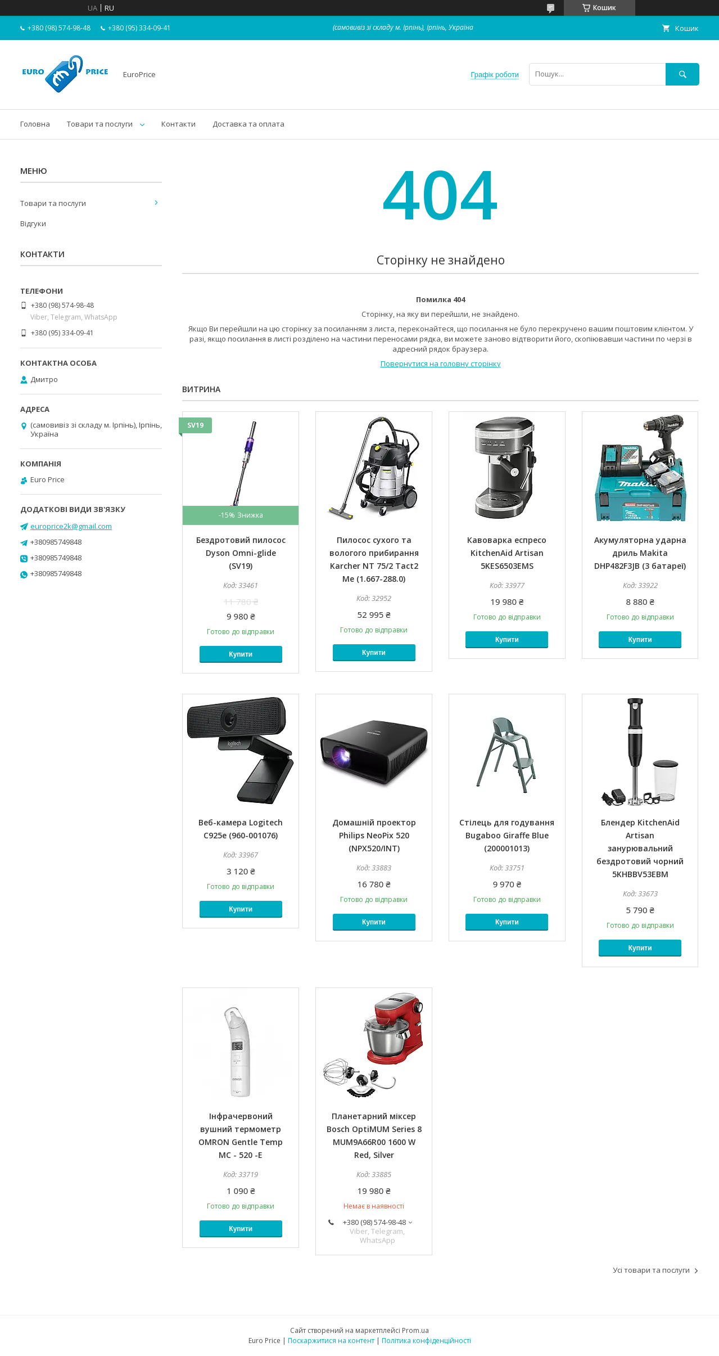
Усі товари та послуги (651, 1270)
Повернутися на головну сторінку (441, 363)
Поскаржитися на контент (331, 1340)
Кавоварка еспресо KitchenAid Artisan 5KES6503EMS (506, 553)
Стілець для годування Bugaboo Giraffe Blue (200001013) (506, 835)
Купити (240, 654)
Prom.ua (415, 1330)
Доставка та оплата (248, 124)
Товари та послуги (100, 124)
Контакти (178, 124)
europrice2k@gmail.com (71, 526)
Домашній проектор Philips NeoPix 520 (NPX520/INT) (374, 835)
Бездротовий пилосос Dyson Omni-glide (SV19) (241, 553)
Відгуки (33, 223)
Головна (35, 124)
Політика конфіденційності (426, 1340)
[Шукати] (682, 74)
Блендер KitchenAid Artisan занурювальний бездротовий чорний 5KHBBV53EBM (640, 848)
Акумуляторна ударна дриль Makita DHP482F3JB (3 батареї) (640, 553)
